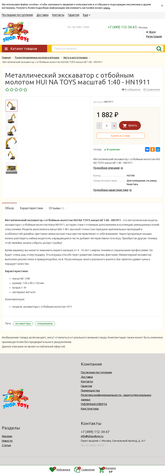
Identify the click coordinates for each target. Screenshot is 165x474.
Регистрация (154, 36)
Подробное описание (106, 167)
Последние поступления (17, 14)
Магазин (7, 436)
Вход (152, 31)
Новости (7, 440)
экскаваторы (23, 323)
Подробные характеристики (110, 189)
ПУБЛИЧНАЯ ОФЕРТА (94, 404)
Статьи (6, 445)
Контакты (58, 14)
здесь (106, 7)
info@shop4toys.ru (92, 436)
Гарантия (73, 14)
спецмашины (45, 323)
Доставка (42, 14)
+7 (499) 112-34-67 (122, 27)
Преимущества (90, 390)
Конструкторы (90, 408)
